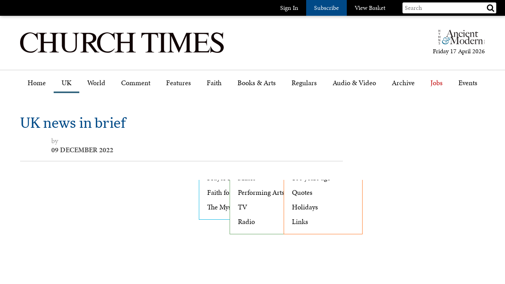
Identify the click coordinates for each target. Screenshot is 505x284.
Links (300, 221)
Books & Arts (257, 83)
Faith (214, 83)
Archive (403, 83)
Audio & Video (354, 83)
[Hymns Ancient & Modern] (459, 40)
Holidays (305, 207)
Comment (135, 83)
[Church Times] (122, 51)
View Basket (370, 7)
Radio (246, 221)
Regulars (304, 83)
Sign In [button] (289, 7)
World (96, 83)
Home (37, 83)
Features (178, 83)
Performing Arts (261, 192)
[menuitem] (37, 85)
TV (242, 207)
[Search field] (449, 7)
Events (467, 83)
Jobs (436, 83)
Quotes (302, 192)
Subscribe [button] (326, 7)
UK (66, 83)
